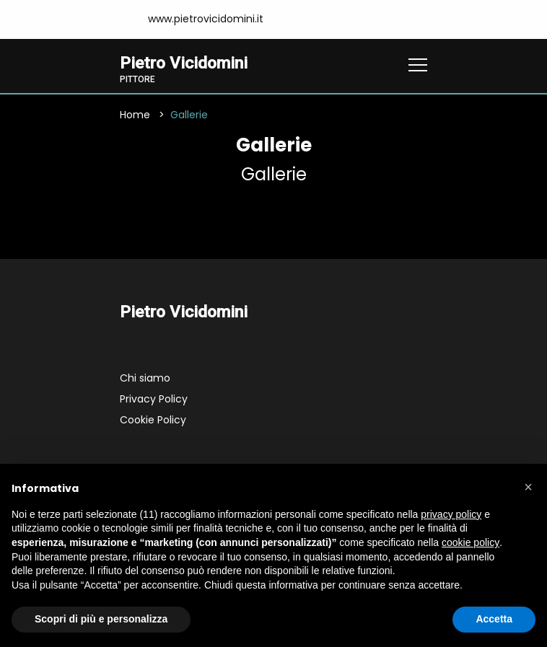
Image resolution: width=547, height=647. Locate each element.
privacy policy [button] (451, 514)
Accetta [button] (494, 619)
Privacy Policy (154, 399)
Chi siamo (145, 378)
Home (135, 115)
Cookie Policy (153, 420)
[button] (528, 486)
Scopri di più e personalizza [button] (101, 619)
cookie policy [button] (470, 542)
